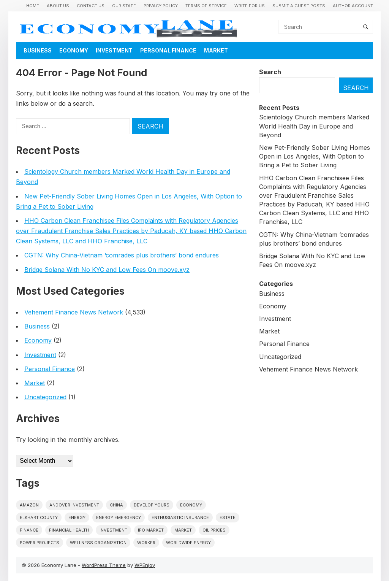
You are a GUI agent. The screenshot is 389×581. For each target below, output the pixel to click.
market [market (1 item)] (183, 530)
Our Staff (124, 5)
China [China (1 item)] (116, 505)
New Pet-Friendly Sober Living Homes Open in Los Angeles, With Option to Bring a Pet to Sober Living (314, 156)
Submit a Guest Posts (298, 5)
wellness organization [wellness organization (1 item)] (98, 542)
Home (32, 5)
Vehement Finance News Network (73, 312)
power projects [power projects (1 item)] (39, 542)
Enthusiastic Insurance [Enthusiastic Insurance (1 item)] (180, 517)
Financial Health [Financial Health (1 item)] (69, 530)
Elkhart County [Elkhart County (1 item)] (39, 517)
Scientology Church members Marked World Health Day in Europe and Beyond (314, 125)
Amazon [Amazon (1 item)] (29, 505)
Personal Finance (168, 50)
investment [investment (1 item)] (113, 530)
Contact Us (90, 5)
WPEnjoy (144, 565)
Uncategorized (45, 397)
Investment (114, 50)
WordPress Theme (104, 565)
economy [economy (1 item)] (191, 505)
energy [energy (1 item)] (76, 517)
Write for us (249, 5)
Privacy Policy (161, 5)
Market (216, 50)
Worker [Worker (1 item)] (146, 542)
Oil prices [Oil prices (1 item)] (214, 530)
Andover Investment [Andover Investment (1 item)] (74, 505)
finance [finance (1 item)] (29, 530)
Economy (73, 50)
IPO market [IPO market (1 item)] (151, 530)
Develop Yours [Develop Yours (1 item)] (151, 505)
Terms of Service (206, 5)
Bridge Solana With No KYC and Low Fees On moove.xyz (107, 269)
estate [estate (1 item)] (228, 517)
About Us (58, 5)
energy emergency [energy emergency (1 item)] (118, 517)
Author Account (353, 5)
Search (270, 72)
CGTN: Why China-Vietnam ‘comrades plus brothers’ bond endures (121, 255)
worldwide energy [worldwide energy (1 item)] (188, 542)
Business (38, 50)
